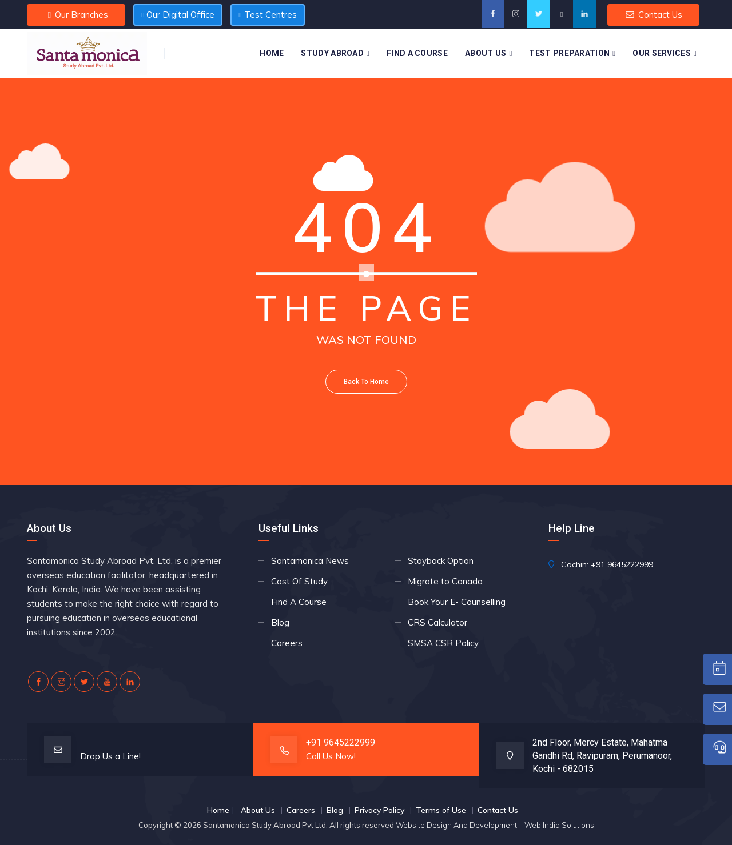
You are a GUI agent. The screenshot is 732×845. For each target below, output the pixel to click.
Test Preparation (569, 53)
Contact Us (653, 14)
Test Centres (268, 14)
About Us (485, 53)
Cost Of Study (299, 581)
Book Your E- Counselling (457, 601)
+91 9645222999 (622, 564)
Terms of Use (441, 810)
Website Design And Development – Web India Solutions (495, 825)
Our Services (661, 53)
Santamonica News (310, 560)
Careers (287, 643)
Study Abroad (332, 53)
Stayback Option (441, 560)
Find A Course (417, 53)
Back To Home (366, 382)
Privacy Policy (379, 810)
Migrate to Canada (445, 581)
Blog (280, 622)
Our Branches (76, 14)
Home (272, 53)
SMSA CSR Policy (443, 643)
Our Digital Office (177, 14)
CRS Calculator (437, 622)
